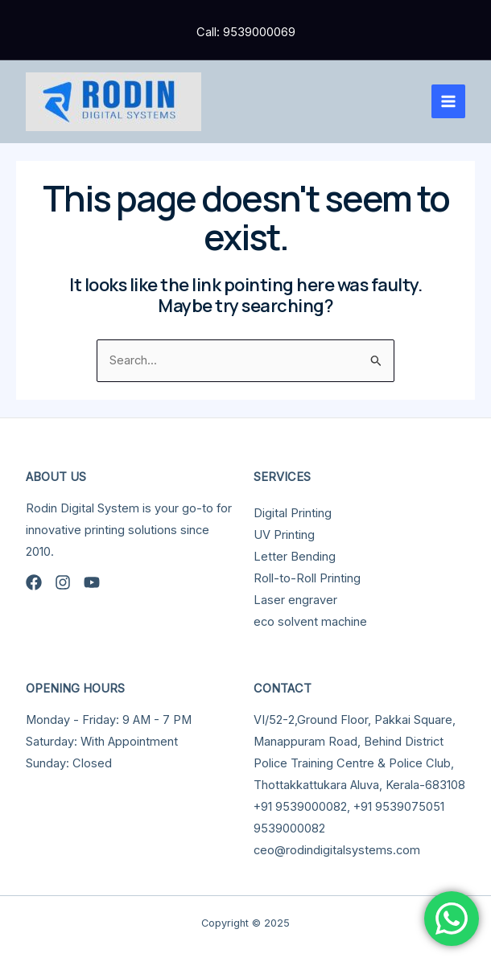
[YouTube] (92, 582)
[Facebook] (34, 582)
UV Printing (284, 535)
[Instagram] (63, 582)
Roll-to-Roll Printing (307, 578)
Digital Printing (293, 513)
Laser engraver (295, 600)
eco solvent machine (310, 622)
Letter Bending (295, 556)
